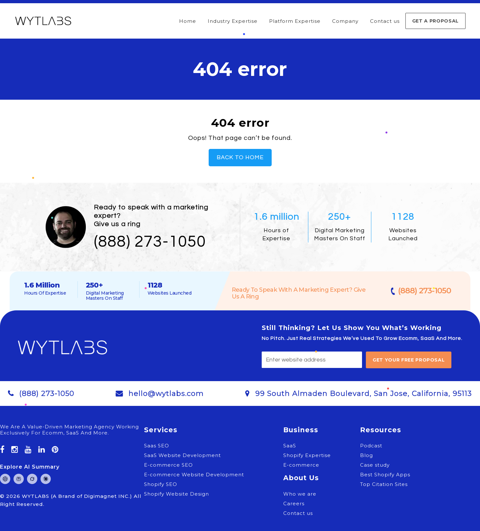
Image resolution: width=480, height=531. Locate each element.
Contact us (385, 21)
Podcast (371, 446)
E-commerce (301, 465)
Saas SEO (156, 446)
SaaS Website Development (182, 455)
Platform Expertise (295, 21)
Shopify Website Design (176, 494)
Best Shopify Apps (385, 474)
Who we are (299, 494)
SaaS (289, 446)
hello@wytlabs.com (166, 393)
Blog (366, 455)
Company (345, 21)
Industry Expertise (233, 21)
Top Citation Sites (384, 484)
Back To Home (240, 157)
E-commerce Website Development (194, 474)
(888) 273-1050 (150, 241)
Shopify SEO (160, 484)
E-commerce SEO (168, 465)
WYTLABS (36, 496)
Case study (375, 465)
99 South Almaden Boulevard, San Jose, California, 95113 (363, 393)
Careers (293, 503)
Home (187, 21)
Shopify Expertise (307, 455)
